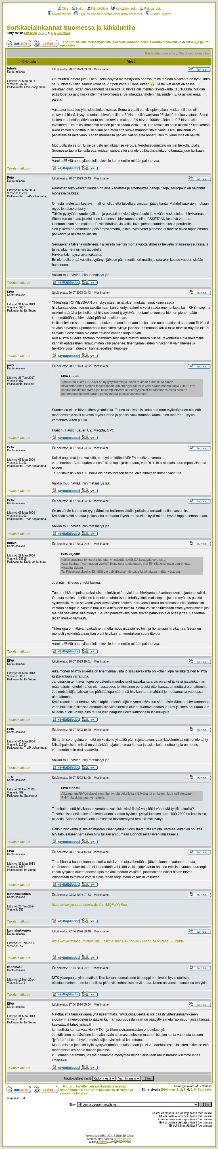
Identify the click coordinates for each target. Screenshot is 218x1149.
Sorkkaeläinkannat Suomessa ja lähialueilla (71, 27)
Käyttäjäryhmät (123, 8)
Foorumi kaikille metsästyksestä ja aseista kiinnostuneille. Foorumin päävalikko (122, 42)
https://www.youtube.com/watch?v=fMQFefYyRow (89, 905)
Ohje (63, 8)
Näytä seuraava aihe (194, 53)
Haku (77, 8)
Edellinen (30, 33)
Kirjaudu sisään (158, 14)
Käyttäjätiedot (59, 14)
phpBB (100, 1135)
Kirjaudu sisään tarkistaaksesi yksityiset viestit (108, 14)
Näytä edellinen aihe (160, 53)
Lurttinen (102, 1142)
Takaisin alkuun (18, 168)
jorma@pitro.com (122, 1138)
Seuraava (63, 33)
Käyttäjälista (97, 8)
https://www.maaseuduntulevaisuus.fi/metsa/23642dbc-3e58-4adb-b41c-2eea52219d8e (118, 941)
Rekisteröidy (151, 8)
